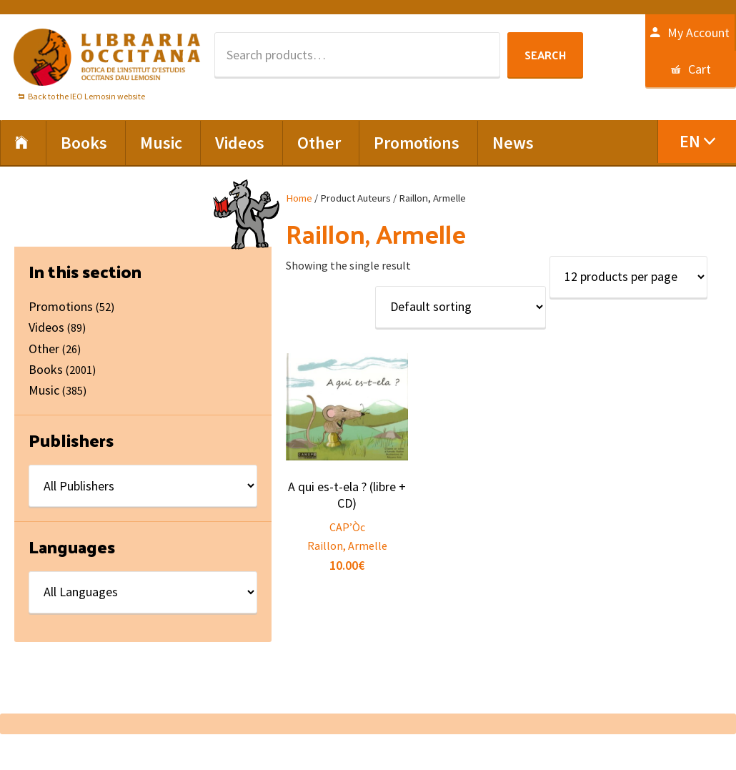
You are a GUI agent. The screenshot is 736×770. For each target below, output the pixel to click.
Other (44, 348)
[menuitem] (696, 141)
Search (545, 54)
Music (44, 390)
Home (299, 198)
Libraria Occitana (107, 57)
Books (46, 369)
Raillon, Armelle (347, 545)
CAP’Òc (347, 527)
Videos (46, 327)
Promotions (61, 306)
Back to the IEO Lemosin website (86, 96)
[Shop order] (460, 307)
